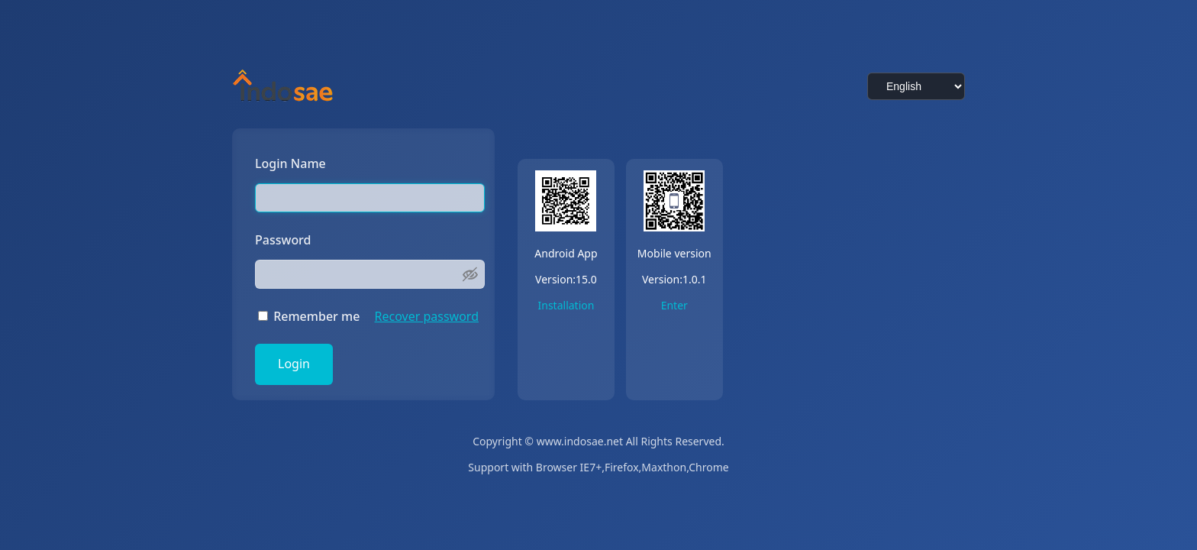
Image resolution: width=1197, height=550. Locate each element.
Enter (674, 306)
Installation (566, 306)
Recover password (427, 317)
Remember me (309, 317)
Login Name (290, 164)
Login (294, 364)
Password (283, 241)
